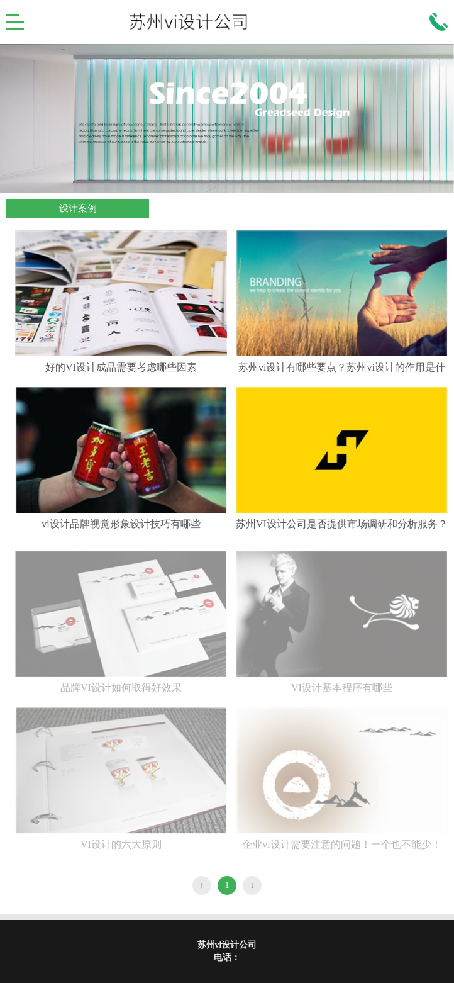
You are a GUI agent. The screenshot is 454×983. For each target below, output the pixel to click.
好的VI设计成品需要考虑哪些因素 (121, 367)
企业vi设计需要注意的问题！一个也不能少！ (341, 848)
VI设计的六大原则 (121, 848)
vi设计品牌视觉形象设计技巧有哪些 (121, 524)
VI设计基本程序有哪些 (341, 692)
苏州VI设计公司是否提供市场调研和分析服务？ (342, 524)
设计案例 (78, 208)
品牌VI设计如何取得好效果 (121, 692)
